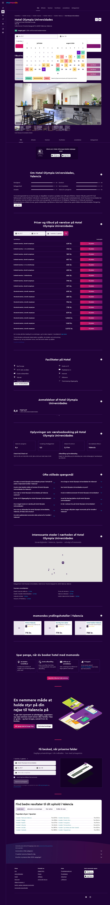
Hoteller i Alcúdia (20, 827)
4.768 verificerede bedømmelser (36, 30)
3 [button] (43, 52)
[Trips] (3, 24)
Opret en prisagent (86, 667)
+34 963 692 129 (20, 28)
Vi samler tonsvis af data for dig (58, 854)
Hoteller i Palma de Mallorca (23, 818)
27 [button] (27, 69)
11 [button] (47, 56)
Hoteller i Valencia (47, 15)
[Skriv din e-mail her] (36, 772)
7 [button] (31, 56)
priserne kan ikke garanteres (46, 845)
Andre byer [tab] (20, 809)
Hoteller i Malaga (20, 820)
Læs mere (64, 334)
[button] (3, 3)
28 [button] (31, 69)
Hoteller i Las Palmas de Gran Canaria (68, 827)
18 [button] (48, 61)
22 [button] (35, 65)
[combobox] (36, 763)
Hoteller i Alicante (21, 825)
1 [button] (35, 52)
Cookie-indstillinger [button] (19, 342)
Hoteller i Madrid (20, 822)
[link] (58, 678)
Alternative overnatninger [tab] (34, 809)
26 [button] (52, 65)
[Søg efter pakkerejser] (3, 19)
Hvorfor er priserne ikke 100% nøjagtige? (58, 857)
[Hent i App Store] (66, 155)
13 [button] (27, 61)
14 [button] (31, 61)
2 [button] (39, 52)
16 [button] (39, 61)
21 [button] (31, 65)
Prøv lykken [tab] (49, 809)
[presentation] (66, 155)
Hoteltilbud (17, 15)
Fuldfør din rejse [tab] (61, 809)
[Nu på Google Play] (55, 155)
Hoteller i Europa (26, 15)
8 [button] (35, 56)
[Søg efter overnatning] (3, 11)
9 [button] (39, 56)
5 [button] (52, 52)
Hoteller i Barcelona (63, 818)
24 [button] (44, 65)
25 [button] (48, 65)
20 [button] (27, 65)
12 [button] (52, 56)
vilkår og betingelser (43, 785)
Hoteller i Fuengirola (64, 822)
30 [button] (39, 69)
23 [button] (39, 65)
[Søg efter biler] (3, 15)
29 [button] (35, 69)
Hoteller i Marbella (21, 830)
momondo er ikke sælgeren (58, 851)
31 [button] (43, 69)
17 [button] (43, 61)
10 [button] (43, 56)
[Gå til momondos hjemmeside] (12, 2)
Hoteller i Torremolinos (64, 825)
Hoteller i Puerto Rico (64, 820)
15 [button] (35, 61)
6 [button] (70, 56)
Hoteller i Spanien (37, 15)
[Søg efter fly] (3, 8)
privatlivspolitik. (17, 786)
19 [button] (52, 61)
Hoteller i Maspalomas (64, 830)
